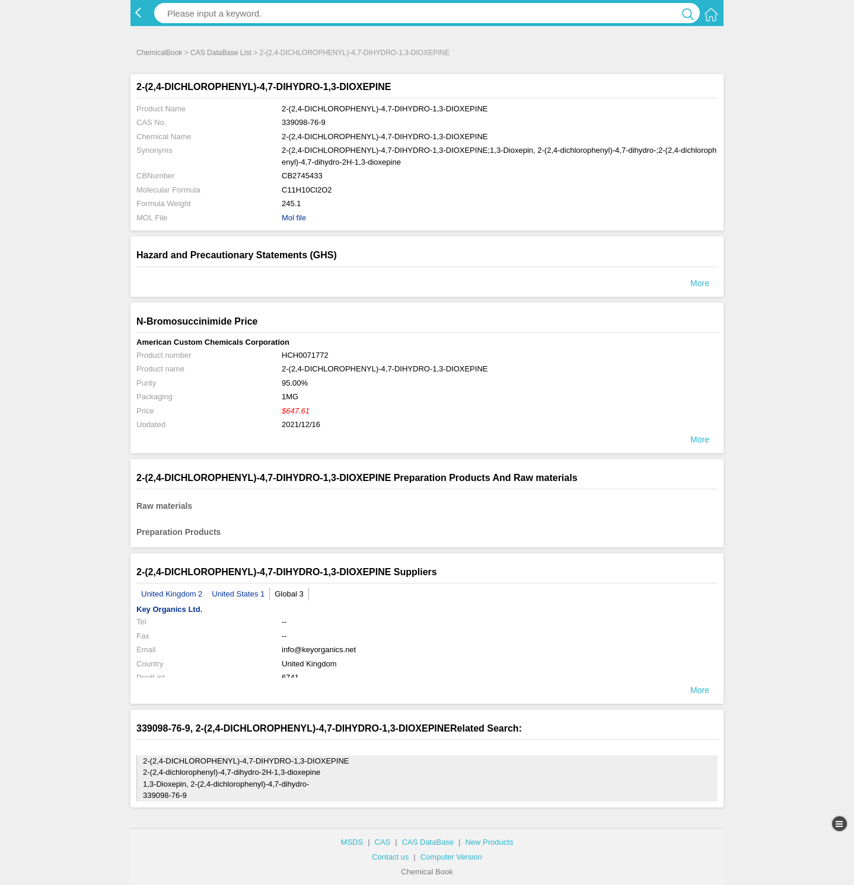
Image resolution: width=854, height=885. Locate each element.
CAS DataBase (428, 842)
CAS (383, 842)
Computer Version (451, 856)
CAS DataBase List (220, 53)
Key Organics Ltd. (169, 609)
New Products (489, 842)
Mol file (294, 217)
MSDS (352, 842)
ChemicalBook (159, 53)
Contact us (390, 856)
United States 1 (238, 593)
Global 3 (289, 593)
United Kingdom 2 (171, 593)
